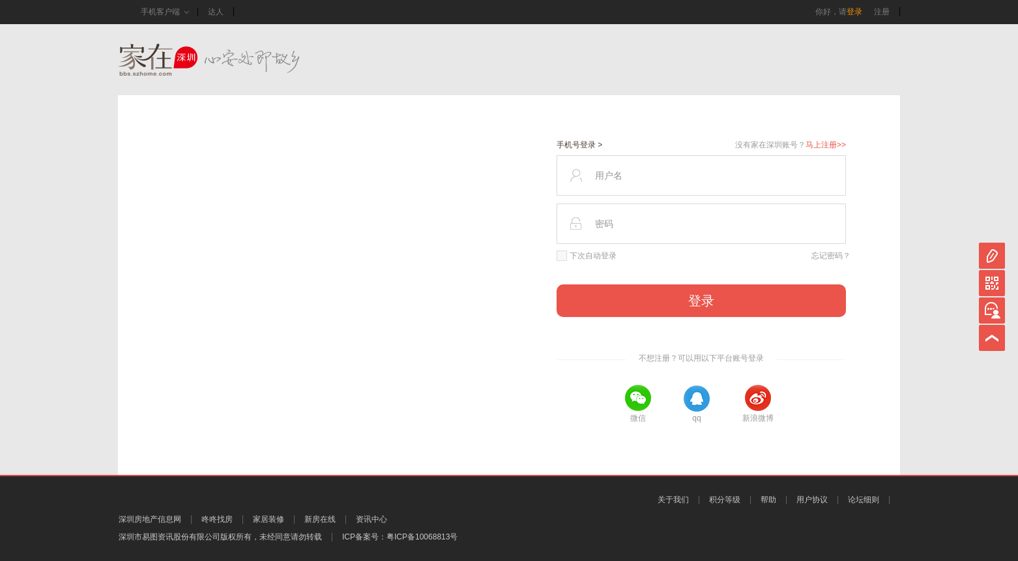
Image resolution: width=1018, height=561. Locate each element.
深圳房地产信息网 (150, 519)
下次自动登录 (587, 255)
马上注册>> (826, 144)
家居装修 (268, 519)
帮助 (768, 499)
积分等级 (724, 499)
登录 (854, 11)
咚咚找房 (217, 519)
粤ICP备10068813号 (422, 536)
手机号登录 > (579, 144)
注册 (882, 11)
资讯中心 (371, 519)
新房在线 (320, 519)
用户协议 (812, 499)
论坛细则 (863, 499)
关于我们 (673, 499)
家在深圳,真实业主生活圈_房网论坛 (232, 60)
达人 (216, 11)
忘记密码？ (831, 255)
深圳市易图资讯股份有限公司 (169, 536)
